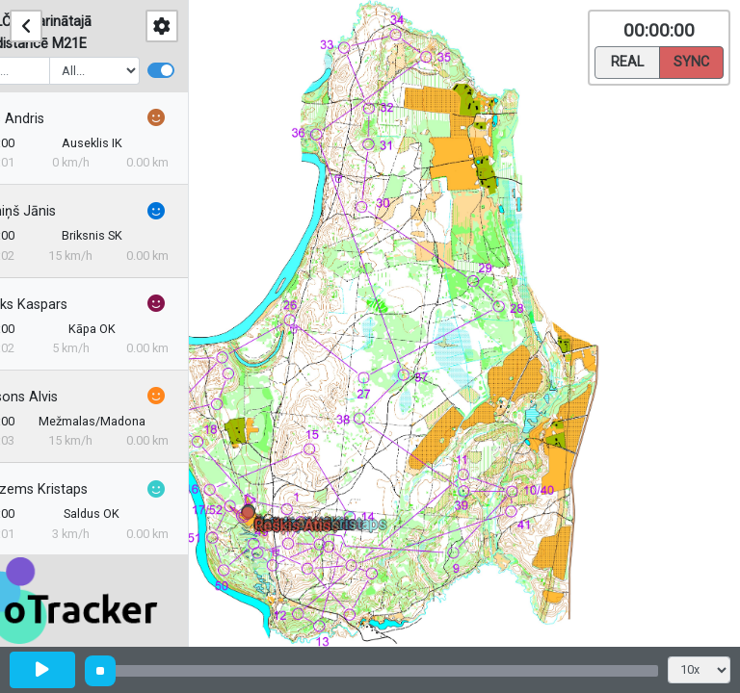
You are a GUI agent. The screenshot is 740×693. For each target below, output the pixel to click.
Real (627, 60)
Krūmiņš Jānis (63, 211)
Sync (691, 60)
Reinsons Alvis (64, 397)
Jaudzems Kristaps (79, 489)
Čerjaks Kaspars (69, 304)
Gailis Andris (57, 119)
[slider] (100, 670)
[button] (251, 516)
